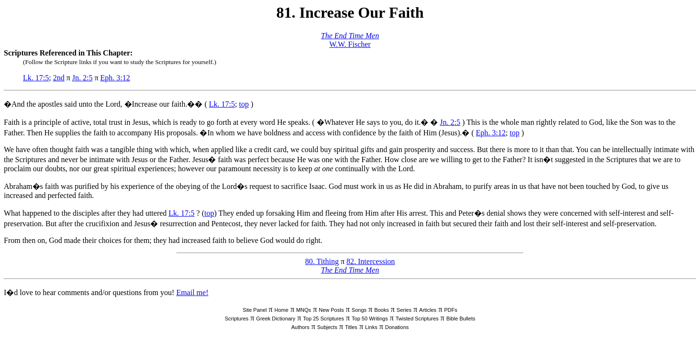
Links (371, 327)
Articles (427, 310)
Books (381, 310)
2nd (59, 78)
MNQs (303, 310)
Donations (397, 327)
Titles (351, 327)
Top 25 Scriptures (323, 318)
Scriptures (237, 318)
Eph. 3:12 (115, 78)
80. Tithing (322, 261)
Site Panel (255, 310)
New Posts (331, 310)
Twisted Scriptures (417, 318)
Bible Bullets (461, 318)
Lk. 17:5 (36, 78)
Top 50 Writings (370, 318)
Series (404, 310)
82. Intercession (370, 261)
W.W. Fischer (349, 44)
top (243, 104)
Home (282, 310)
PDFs (450, 310)
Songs (359, 310)
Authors (300, 327)
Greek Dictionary (275, 318)
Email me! (192, 292)
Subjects (327, 327)
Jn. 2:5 (82, 78)
